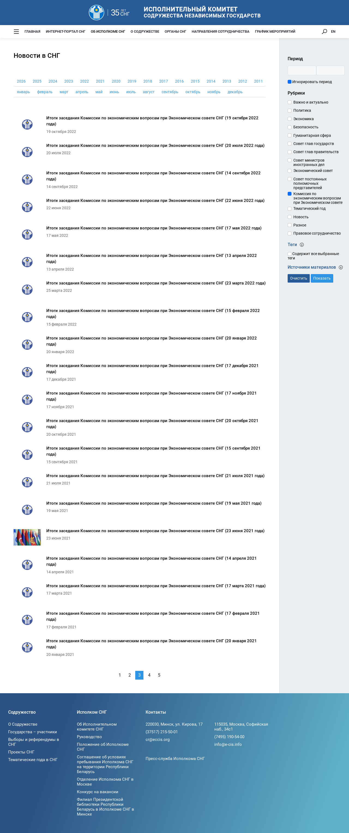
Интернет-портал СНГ (65, 31)
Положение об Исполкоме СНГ (103, 747)
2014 (211, 81)
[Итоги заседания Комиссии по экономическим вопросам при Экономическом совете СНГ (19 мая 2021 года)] (140, 511)
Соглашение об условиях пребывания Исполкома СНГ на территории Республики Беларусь (105, 764)
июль (131, 92)
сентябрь (170, 92)
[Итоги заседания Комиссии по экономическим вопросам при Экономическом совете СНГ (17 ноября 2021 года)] (140, 401)
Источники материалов (315, 267)
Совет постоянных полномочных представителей (310, 183)
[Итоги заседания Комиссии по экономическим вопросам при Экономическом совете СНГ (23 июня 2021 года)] (140, 539)
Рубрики (296, 93)
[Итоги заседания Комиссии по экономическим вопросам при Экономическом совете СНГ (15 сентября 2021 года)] (140, 456)
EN (333, 31)
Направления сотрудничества (220, 31)
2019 (132, 81)
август (149, 92)
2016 (179, 81)
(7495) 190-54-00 (229, 736)
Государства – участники (32, 731)
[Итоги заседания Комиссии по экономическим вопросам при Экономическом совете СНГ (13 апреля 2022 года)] (140, 264)
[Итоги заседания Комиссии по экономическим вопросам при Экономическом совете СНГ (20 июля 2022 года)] (140, 154)
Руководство (89, 736)
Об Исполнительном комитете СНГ (97, 727)
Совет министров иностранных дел (308, 162)
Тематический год (309, 208)
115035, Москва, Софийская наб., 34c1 (241, 727)
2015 (195, 81)
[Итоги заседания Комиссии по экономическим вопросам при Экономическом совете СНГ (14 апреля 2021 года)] (140, 566)
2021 (100, 81)
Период (295, 58)
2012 (242, 81)
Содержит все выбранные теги (313, 256)
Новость (301, 217)
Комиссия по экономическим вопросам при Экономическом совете (317, 198)
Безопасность (305, 127)
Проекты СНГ (21, 752)
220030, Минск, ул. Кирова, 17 (174, 724)
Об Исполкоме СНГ (108, 31)
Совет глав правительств (316, 152)
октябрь (192, 92)
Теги (296, 244)
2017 (163, 81)
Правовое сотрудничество (317, 233)
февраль (45, 92)
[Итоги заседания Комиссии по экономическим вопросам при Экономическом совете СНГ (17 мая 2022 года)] (140, 236)
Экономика (303, 119)
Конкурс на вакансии (97, 791)
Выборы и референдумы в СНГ (33, 742)
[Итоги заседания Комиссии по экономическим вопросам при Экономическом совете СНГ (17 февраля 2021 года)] (140, 621)
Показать (322, 278)
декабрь (235, 92)
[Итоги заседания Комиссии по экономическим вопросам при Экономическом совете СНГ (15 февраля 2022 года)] (140, 319)
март (64, 92)
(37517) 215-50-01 (162, 731)
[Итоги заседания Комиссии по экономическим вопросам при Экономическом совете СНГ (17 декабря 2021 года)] (140, 374)
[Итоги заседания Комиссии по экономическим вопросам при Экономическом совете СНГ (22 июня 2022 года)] (140, 209)
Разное (299, 225)
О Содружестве (145, 31)
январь (23, 92)
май (99, 92)
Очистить (298, 278)
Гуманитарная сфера (312, 135)
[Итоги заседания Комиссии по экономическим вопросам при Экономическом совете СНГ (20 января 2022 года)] (140, 346)
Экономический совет (313, 170)
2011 (258, 81)
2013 (226, 81)
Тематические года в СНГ (33, 759)
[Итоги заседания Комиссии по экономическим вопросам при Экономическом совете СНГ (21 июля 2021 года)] (140, 484)
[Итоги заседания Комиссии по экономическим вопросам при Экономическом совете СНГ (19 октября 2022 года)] (140, 126)
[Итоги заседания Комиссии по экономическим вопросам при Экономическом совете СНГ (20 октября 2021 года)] (140, 429)
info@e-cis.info (228, 744)
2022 (84, 81)
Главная (32, 31)
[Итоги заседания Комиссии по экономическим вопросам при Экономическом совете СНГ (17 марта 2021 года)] (140, 594)
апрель (82, 92)
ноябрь (214, 92)
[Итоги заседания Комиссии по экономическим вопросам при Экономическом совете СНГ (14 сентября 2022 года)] (140, 181)
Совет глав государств (313, 143)
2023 (68, 81)
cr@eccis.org (158, 739)
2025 (37, 81)
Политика (302, 110)
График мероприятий (275, 31)
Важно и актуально (310, 102)
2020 (116, 81)
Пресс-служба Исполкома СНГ (175, 758)
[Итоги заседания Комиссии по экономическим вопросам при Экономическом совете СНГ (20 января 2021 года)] (140, 649)
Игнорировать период (310, 82)
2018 (147, 81)
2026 (21, 81)
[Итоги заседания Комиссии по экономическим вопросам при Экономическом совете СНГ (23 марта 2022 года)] (140, 291)
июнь (114, 92)
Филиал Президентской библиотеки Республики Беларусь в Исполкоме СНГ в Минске (105, 807)
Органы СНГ (175, 31)
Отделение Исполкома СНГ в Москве (105, 782)
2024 (53, 81)
